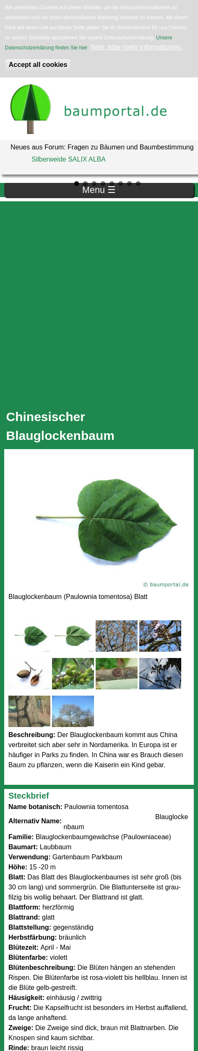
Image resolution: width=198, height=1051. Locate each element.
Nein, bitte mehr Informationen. (137, 47)
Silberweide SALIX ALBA (68, 159)
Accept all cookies (38, 64)
